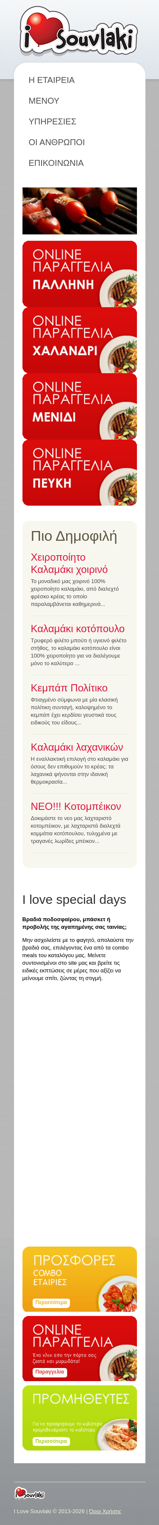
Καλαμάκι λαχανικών (77, 747)
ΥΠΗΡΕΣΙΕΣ (53, 121)
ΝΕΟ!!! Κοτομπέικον (76, 806)
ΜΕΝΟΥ (50, 100)
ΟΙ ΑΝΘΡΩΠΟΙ (57, 142)
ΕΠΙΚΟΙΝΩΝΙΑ (56, 163)
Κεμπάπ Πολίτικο (69, 688)
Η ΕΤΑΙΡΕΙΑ (52, 80)
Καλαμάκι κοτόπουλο (78, 628)
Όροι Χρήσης (105, 1511)
